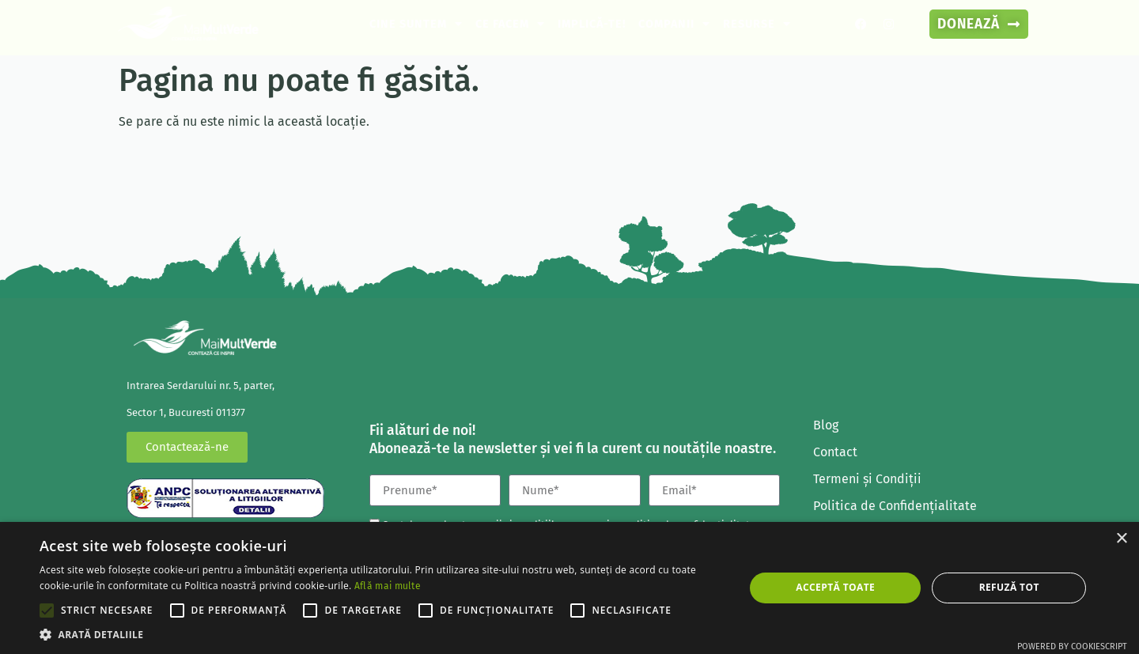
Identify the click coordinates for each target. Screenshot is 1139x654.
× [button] (1121, 539)
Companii (674, 23)
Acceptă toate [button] (835, 587)
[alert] (569, 588)
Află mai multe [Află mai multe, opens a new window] (387, 586)
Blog (825, 425)
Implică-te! (592, 24)
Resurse (757, 23)
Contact (835, 451)
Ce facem (510, 23)
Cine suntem (416, 23)
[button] (382, 634)
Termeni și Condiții (867, 478)
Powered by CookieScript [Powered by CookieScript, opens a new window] (1072, 646)
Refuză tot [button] (1009, 587)
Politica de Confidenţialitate (895, 505)
